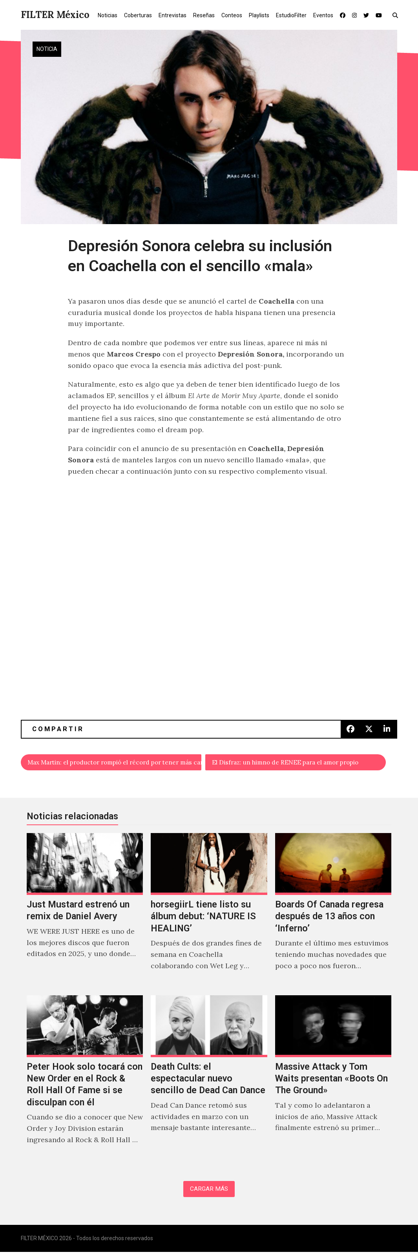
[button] (397, 15)
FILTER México (55, 15)
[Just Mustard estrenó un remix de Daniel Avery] (85, 913)
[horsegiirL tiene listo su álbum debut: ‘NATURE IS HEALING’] (209, 913)
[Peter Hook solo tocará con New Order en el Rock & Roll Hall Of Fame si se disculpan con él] (85, 1081)
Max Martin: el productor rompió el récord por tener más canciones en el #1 (115, 763)
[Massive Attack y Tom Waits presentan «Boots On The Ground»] (333, 1081)
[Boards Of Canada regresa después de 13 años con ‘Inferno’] (333, 913)
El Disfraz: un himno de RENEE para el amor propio (299, 763)
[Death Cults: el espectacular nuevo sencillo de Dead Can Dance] (209, 1081)
